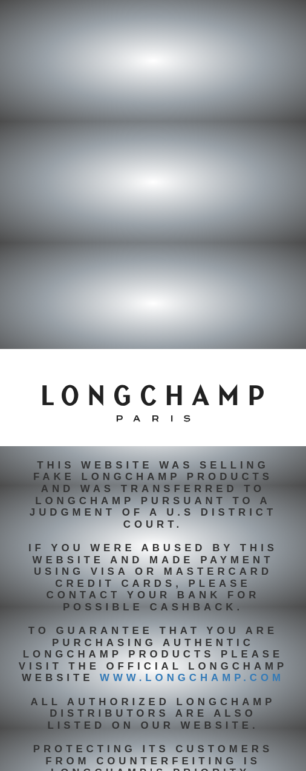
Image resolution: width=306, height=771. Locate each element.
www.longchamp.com (192, 677)
